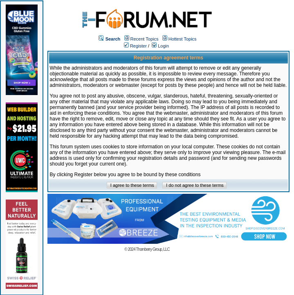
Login (160, 45)
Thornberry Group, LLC (152, 249)
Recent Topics (144, 38)
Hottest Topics (182, 38)
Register (135, 45)
